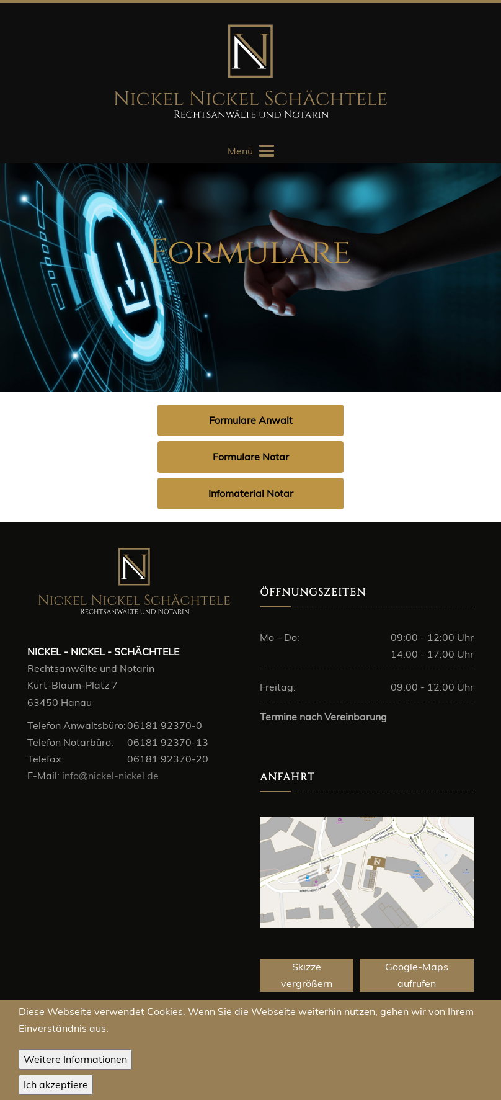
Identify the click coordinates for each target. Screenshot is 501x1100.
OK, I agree (56, 1087)
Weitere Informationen (75, 1061)
